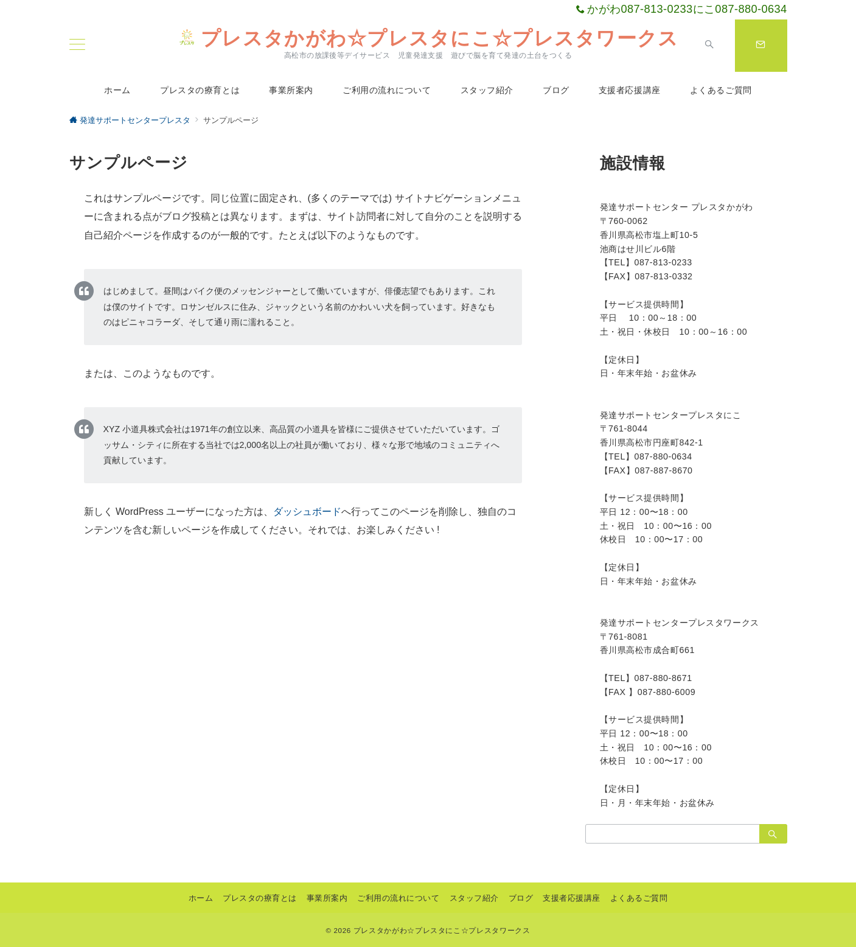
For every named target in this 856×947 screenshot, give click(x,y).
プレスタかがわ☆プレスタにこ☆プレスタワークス (427, 38)
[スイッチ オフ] (709, 46)
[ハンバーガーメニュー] (77, 45)
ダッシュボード (307, 511)
